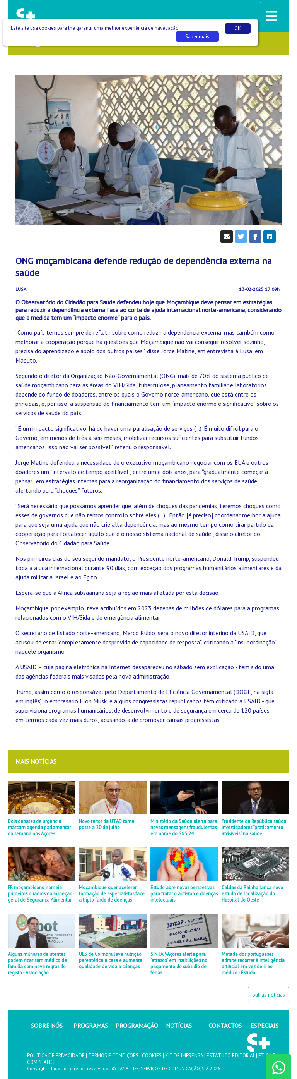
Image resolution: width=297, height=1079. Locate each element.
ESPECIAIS (264, 1025)
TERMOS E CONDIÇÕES (113, 1055)
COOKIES (152, 1055)
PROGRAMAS (90, 1025)
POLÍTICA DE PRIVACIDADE (56, 1055)
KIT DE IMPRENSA (184, 1055)
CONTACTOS (225, 1025)
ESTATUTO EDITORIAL (231, 1055)
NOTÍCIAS (179, 1025)
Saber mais (197, 36)
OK (237, 28)
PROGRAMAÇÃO (137, 1025)
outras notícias (268, 994)
